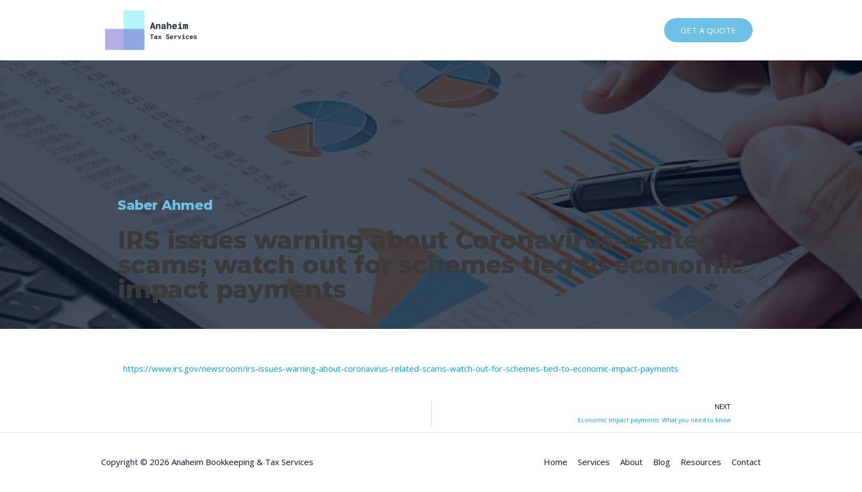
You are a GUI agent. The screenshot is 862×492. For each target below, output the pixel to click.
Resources (581, 30)
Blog (536, 30)
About (500, 30)
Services (456, 30)
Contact (633, 30)
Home (412, 30)
